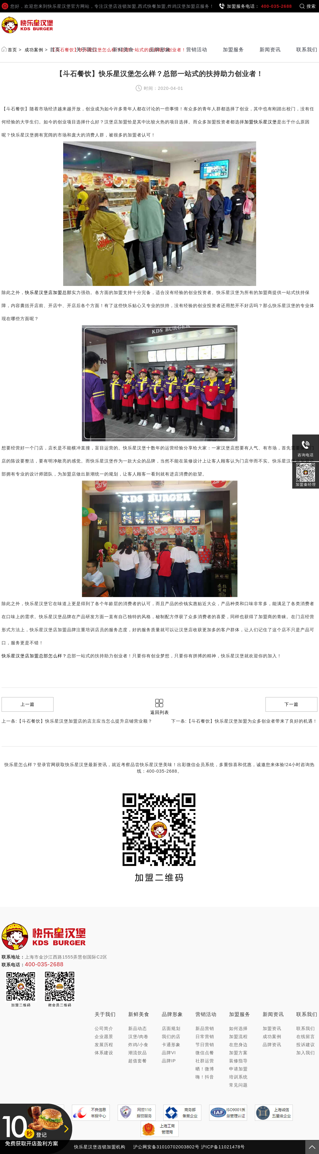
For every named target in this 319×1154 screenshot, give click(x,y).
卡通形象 (171, 1044)
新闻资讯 (270, 49)
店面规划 (171, 1028)
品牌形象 (160, 49)
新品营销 (204, 1028)
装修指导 (238, 1060)
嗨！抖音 (204, 1076)
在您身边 (238, 1044)
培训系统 (238, 1076)
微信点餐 (204, 1052)
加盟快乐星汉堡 (260, 121)
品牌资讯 (272, 1044)
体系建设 (104, 1052)
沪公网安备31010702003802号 (166, 1146)
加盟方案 (238, 1052)
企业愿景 (104, 1036)
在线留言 (305, 1036)
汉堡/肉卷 (138, 1036)
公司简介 (104, 1028)
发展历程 (104, 1044)
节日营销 (204, 1044)
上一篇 (28, 704)
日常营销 (204, 1036)
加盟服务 (233, 49)
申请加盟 (238, 1068)
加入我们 (305, 1052)
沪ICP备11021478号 (223, 1146)
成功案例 (272, 1036)
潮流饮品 (137, 1052)
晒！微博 (204, 1068)
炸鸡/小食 (138, 1044)
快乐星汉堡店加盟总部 (48, 292)
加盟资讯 (272, 1028)
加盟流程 (238, 1036)
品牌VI (169, 1052)
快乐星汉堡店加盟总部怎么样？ (34, 655)
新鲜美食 (123, 49)
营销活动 (196, 49)
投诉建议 (305, 1044)
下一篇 (291, 704)
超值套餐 (137, 1060)
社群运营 (204, 1060)
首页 (55, 49)
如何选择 (238, 1028)
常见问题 (238, 1085)
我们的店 (171, 1036)
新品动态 (137, 1028)
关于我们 (86, 49)
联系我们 (306, 49)
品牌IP (169, 1060)
